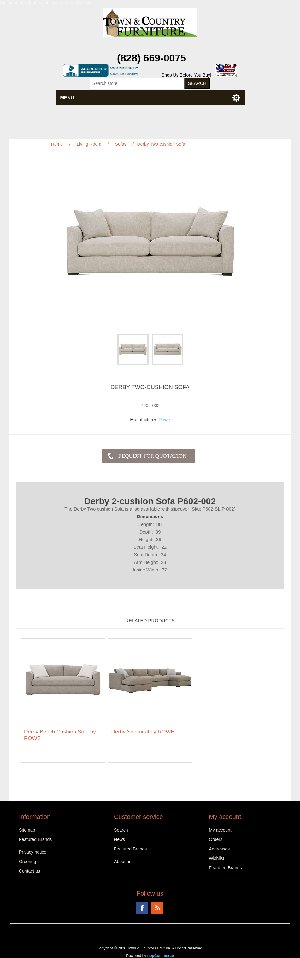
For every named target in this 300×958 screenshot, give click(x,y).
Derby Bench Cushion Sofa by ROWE (60, 735)
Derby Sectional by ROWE (142, 732)
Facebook (142, 908)
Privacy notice (32, 852)
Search (121, 829)
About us (122, 861)
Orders (215, 839)
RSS (157, 908)
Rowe (164, 419)
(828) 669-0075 (151, 58)
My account (220, 829)
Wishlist (216, 858)
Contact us (29, 870)
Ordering (27, 861)
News (119, 839)
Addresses (219, 848)
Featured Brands (35, 839)
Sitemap (27, 829)
